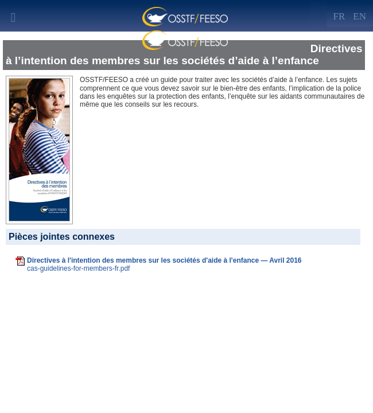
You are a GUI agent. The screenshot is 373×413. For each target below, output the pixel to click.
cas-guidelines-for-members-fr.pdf (78, 268)
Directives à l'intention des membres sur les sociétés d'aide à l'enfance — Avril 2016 (164, 260)
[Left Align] (359, 14)
